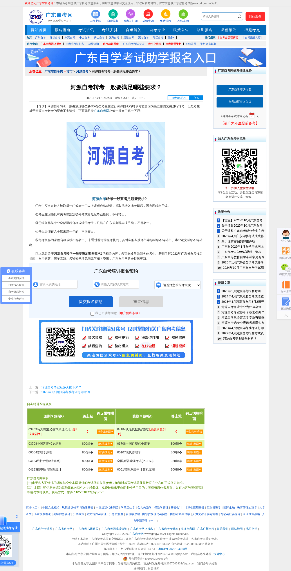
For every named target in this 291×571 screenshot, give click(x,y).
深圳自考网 (188, 528)
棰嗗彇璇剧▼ (105, 431)
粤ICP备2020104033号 (173, 549)
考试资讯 (86, 30)
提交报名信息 (91, 301)
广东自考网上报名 (50, 43)
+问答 (195, 97)
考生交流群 (154, 43)
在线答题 (191, 43)
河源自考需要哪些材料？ (237, 338)
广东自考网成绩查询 (114, 528)
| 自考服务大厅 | (253, 37)
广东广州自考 (205, 528)
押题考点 (252, 30)
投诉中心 (219, 554)
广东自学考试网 (42, 528)
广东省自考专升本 (166, 528)
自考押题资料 (173, 43)
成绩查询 (93, 43)
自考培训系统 (111, 43)
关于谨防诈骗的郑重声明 (236, 241)
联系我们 (222, 528)
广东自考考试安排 (133, 43)
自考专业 (157, 30)
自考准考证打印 (75, 43)
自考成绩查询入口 (239, 101)
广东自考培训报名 (239, 89)
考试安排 (110, 30)
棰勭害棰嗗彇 (194, 431)
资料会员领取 (208, 43)
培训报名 (205, 30)
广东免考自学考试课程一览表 (239, 252)
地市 (69, 71)
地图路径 (252, 528)
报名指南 (62, 30)
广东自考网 (101, 111)
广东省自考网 (54, 71)
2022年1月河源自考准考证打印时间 (66, 392)
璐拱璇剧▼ (105, 443)
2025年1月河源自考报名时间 (239, 291)
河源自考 (82, 71)
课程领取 (229, 30)
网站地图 (237, 528)
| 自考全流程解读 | (229, 37)
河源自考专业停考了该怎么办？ (241, 312)
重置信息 (141, 301)
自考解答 (134, 30)
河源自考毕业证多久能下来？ (61, 387)
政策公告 (181, 30)
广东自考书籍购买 (87, 528)
